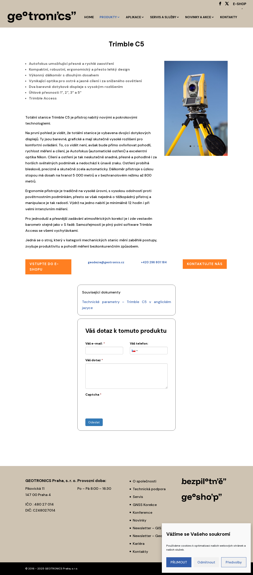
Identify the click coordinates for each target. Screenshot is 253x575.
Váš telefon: (139, 343)
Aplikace (133, 17)
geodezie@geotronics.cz (106, 262)
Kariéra (139, 543)
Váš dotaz (94, 360)
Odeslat (94, 422)
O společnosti (144, 481)
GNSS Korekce (145, 504)
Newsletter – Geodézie (152, 535)
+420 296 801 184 (154, 262)
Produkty (108, 17)
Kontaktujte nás (205, 264)
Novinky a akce (198, 17)
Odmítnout (206, 562)
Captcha (93, 395)
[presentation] (119, 406)
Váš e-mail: (95, 343)
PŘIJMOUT (179, 562)
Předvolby (234, 562)
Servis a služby (163, 17)
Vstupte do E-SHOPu (44, 267)
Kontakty (228, 17)
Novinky (139, 520)
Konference (142, 512)
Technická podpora (149, 489)
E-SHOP (239, 4)
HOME (89, 17)
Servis (138, 496)
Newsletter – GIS (147, 528)
